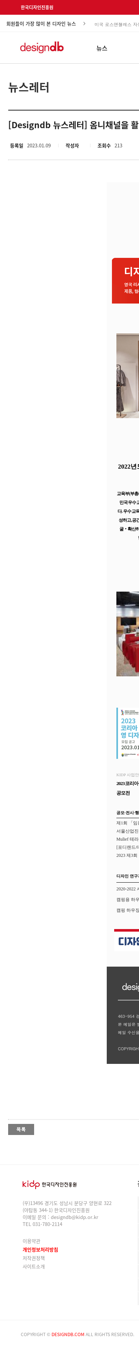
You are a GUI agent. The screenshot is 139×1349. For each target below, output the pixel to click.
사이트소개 (34, 1266)
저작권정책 (34, 1257)
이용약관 (31, 1240)
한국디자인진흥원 (37, 7)
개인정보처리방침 (40, 1249)
